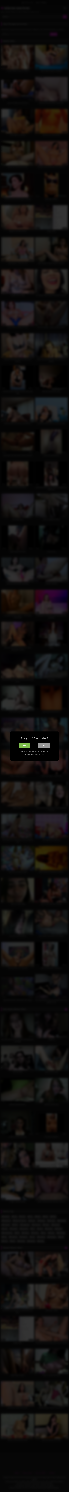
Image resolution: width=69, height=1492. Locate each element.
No (44, 745)
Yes (24, 745)
